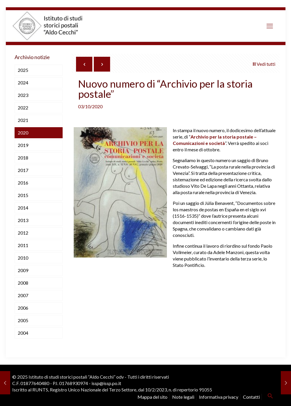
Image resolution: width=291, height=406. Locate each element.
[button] (270, 397)
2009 (23, 270)
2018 (23, 157)
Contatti (251, 397)
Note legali (183, 397)
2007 (23, 295)
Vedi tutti (263, 64)
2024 (23, 82)
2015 (23, 195)
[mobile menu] (270, 26)
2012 (23, 232)
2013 (23, 220)
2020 (23, 132)
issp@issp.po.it (106, 383)
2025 (23, 70)
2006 (23, 308)
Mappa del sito (152, 397)
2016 (23, 182)
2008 (23, 283)
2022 (23, 107)
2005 (23, 320)
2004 (23, 333)
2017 (23, 170)
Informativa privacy (218, 397)
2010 (23, 257)
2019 (23, 145)
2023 (23, 95)
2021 (23, 120)
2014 (23, 207)
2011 (23, 245)
